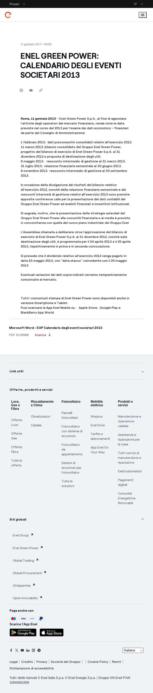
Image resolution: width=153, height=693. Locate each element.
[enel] (8, 15)
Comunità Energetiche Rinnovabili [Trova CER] (126, 498)
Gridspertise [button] (24, 585)
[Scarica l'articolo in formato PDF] (43, 336)
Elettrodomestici (130, 471)
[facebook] (11, 650)
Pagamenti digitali (125, 482)
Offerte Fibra (16, 449)
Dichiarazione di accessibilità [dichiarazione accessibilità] (32, 668)
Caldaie (36, 425)
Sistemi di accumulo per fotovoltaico (71, 467)
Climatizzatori (40, 416)
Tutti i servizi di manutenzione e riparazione (129, 457)
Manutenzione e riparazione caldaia (129, 421)
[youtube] (22, 650)
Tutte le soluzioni (68, 483)
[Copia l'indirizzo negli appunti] (40, 90)
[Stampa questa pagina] (21, 90)
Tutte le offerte (16, 463)
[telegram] (39, 650)
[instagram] (33, 650)
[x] (16, 650)
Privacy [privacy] (41, 662)
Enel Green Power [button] (28, 548)
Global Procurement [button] (30, 573)
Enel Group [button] (23, 535)
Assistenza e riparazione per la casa (129, 439)
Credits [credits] (27, 662)
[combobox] (133, 650)
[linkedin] (27, 650)
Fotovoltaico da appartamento (72, 449)
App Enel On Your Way (100, 450)
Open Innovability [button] (28, 598)
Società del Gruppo (65, 662)
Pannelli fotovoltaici (70, 415)
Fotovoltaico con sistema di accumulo (72, 431)
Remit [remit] (116, 662)
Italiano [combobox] (129, 650)
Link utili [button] (16, 371)
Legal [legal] (14, 662)
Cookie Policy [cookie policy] (98, 662)
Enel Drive (98, 425)
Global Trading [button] (26, 560)
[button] (30, 90)
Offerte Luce (16, 422)
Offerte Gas (16, 436)
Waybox (97, 416)
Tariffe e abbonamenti (100, 436)
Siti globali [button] (18, 519)
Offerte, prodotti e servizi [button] (31, 390)
